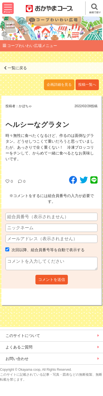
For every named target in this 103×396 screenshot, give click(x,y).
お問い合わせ (17, 358)
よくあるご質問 (18, 347)
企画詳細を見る (59, 85)
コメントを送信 (51, 279)
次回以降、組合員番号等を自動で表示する (45, 250)
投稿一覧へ (87, 85)
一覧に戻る (15, 68)
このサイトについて (22, 335)
